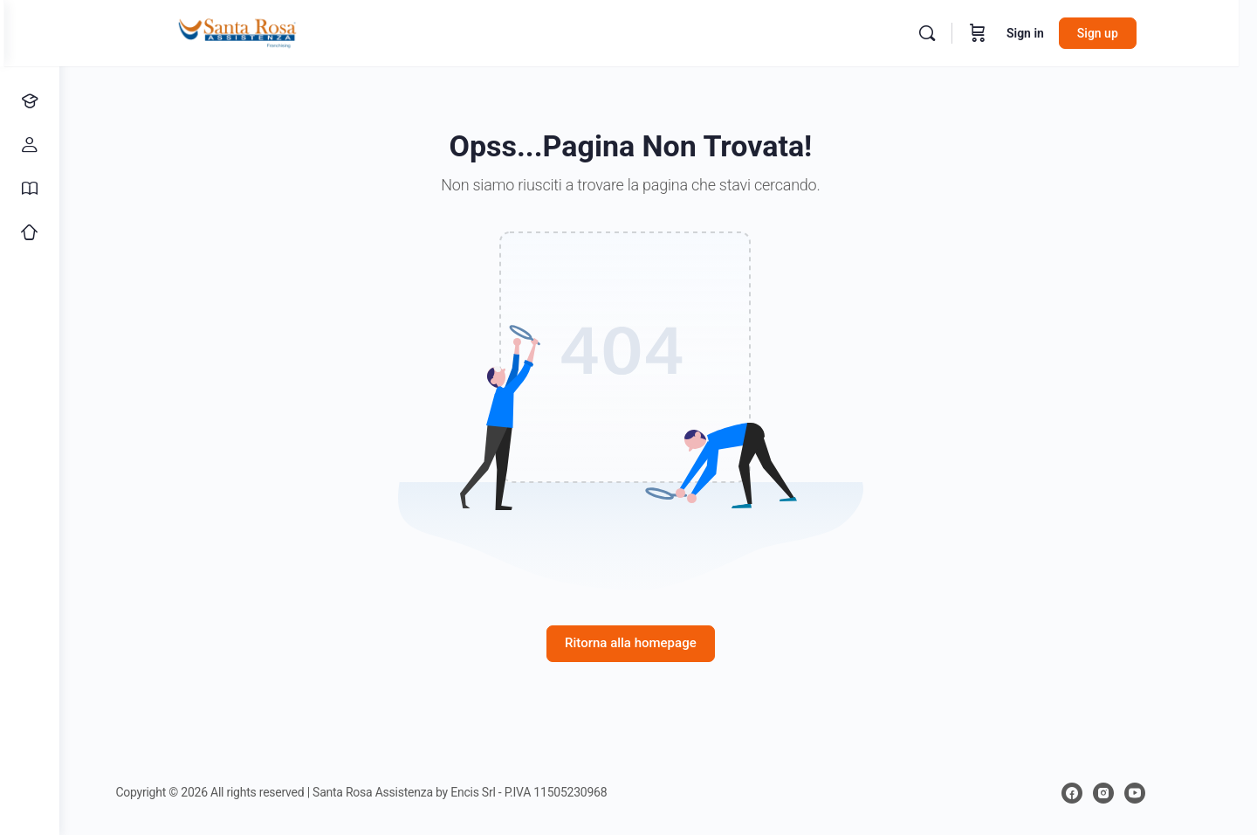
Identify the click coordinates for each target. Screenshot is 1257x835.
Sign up (1134, 33)
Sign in (1062, 33)
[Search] (963, 33)
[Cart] (1014, 33)
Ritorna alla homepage (659, 643)
